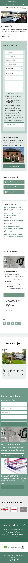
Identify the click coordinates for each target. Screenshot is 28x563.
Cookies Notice (11, 555)
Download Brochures (7, 487)
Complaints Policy (20, 555)
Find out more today (14, 166)
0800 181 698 (9, 310)
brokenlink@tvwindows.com (11, 34)
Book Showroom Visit (7, 455)
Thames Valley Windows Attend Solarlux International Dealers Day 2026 (13, 236)
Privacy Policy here (14, 399)
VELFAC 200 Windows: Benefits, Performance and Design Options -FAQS (13, 228)
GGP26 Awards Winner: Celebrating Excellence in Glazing (14, 214)
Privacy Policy (13, 557)
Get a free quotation (11, 187)
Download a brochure (11, 182)
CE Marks (5, 555)
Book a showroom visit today (12, 295)
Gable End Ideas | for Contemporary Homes (14, 221)
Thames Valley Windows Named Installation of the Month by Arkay (14, 208)
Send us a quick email (11, 192)
